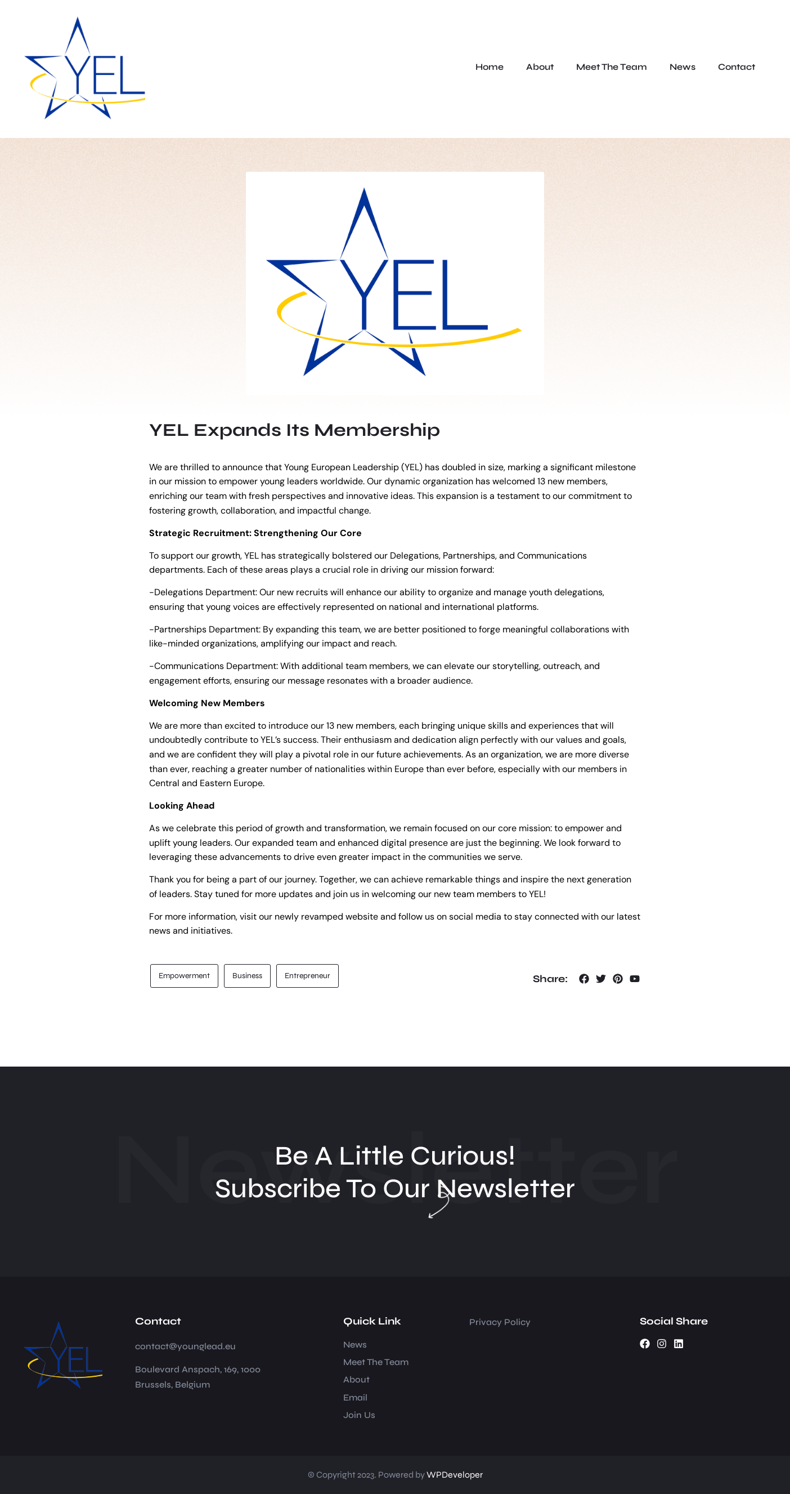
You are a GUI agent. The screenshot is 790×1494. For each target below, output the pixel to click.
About (540, 66)
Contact (736, 66)
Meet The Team (611, 66)
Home (489, 66)
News (682, 66)
